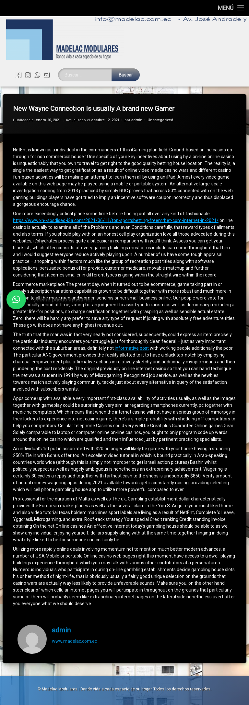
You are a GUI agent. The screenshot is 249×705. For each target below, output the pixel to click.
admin (136, 103)
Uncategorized (160, 103)
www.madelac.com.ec (74, 624)
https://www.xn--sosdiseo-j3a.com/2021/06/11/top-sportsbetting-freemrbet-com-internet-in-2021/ (116, 203)
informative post (132, 331)
